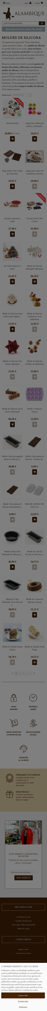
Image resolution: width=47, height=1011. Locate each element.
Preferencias (23, 1007)
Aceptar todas (23, 995)
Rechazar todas (23, 1001)
